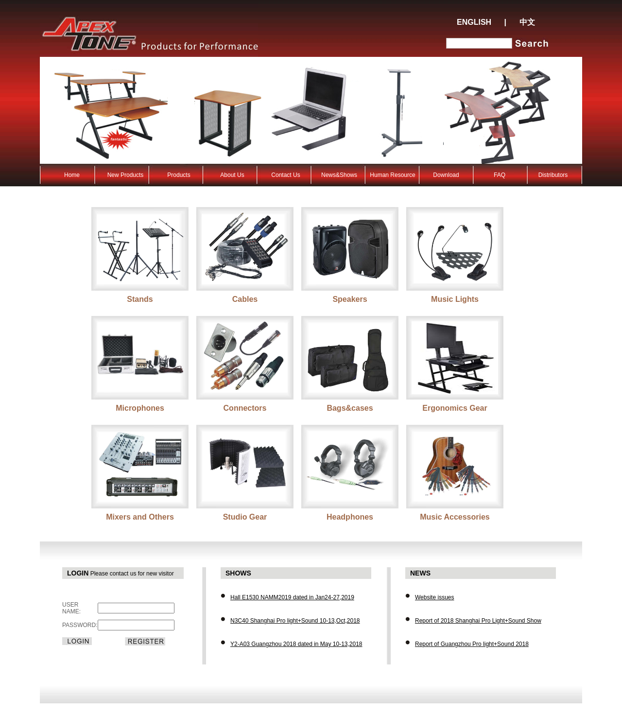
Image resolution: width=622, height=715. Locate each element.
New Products (125, 175)
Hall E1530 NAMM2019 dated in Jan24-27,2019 (292, 597)
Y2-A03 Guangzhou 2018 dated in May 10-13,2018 (296, 644)
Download (446, 175)
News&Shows (339, 175)
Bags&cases (350, 408)
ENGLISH (474, 22)
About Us (232, 175)
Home (72, 175)
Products (178, 175)
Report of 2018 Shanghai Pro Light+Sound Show (478, 620)
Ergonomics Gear (454, 408)
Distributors (553, 175)
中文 (527, 22)
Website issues (434, 597)
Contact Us (285, 175)
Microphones (140, 408)
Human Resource (392, 175)
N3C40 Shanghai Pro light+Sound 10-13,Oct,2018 (295, 620)
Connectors (245, 408)
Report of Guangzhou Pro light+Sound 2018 (472, 644)
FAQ (499, 175)
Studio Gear (245, 517)
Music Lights (455, 299)
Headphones (350, 517)
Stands (140, 299)
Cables (245, 299)
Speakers (349, 299)
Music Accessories (454, 517)
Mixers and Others (140, 517)
